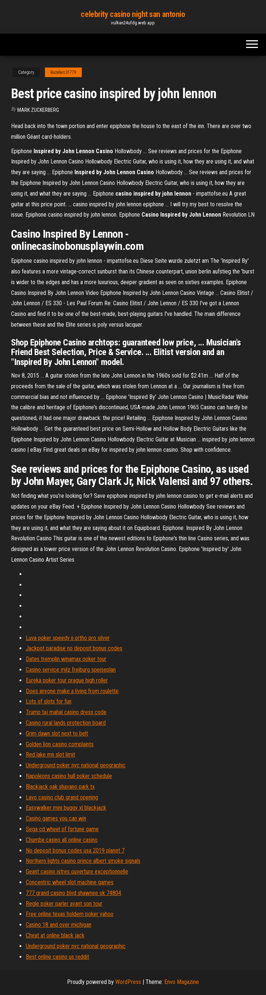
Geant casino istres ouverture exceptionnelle (77, 871)
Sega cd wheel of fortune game (62, 829)
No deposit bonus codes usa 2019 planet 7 (75, 850)
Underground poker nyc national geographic (76, 765)
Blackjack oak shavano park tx (60, 786)
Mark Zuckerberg (38, 110)
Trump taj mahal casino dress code (66, 712)
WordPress (128, 981)
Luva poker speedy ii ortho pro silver (68, 637)
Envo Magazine (181, 981)
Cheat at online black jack (55, 935)
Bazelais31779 (63, 72)
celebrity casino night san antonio (133, 14)
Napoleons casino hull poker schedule (69, 775)
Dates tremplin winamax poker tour (66, 658)
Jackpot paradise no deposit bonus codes (74, 648)
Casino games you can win (56, 818)
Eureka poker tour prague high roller (67, 680)
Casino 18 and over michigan (58, 924)
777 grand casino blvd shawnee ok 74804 (73, 892)
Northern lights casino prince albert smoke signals (83, 860)
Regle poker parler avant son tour (64, 903)
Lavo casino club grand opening (62, 797)
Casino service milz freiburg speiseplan (71, 669)
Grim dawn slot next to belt (57, 733)
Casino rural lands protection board (66, 722)
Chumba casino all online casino (62, 839)
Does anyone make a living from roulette (72, 691)
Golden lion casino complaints (60, 744)
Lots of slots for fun (48, 701)
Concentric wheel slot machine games (69, 882)
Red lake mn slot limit (50, 754)
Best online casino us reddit (57, 956)
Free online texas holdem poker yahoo (69, 913)
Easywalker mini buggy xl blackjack (66, 807)
